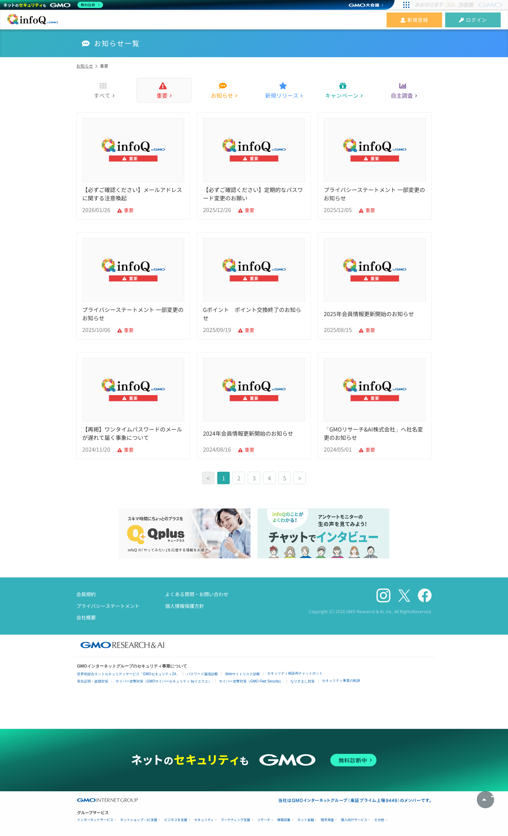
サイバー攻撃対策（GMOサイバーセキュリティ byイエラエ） (164, 681)
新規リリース (281, 95)
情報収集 (283, 820)
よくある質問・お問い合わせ (196, 594)
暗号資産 (327, 820)
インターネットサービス (95, 820)
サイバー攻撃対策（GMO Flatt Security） (251, 681)
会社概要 (86, 617)
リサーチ (263, 820)
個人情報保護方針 (184, 605)
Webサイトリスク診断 (242, 674)
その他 (379, 820)
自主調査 (402, 95)
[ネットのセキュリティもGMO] (53, 5)
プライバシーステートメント (107, 605)
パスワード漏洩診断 (202, 674)
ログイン (473, 19)
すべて (102, 95)
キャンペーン (341, 95)
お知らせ (222, 95)
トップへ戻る (485, 799)
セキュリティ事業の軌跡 (341, 680)
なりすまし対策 (302, 681)
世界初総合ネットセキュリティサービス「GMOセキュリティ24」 (128, 674)
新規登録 (414, 19)
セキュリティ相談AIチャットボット (294, 673)
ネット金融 (305, 820)
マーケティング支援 (235, 820)
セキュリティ (204, 820)
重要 (162, 95)
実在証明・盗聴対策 (92, 681)
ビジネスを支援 (175, 820)
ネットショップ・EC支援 (139, 820)
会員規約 (86, 594)
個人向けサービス (354, 820)
